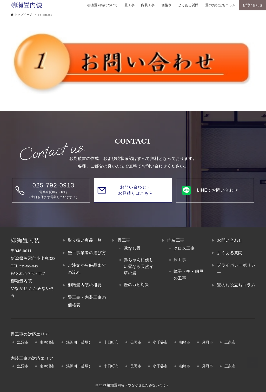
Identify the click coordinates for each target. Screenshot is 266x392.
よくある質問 (229, 253)
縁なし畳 (132, 248)
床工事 (180, 260)
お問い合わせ (229, 240)
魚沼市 (22, 342)
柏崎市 (184, 342)
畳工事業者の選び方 (87, 253)
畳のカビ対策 (136, 284)
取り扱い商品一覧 (85, 240)
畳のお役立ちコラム (236, 285)
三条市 (230, 342)
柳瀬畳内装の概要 (85, 285)
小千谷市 (160, 342)
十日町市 (111, 342)
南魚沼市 (47, 342)
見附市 (207, 342)
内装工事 (175, 240)
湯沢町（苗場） (79, 342)
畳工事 (123, 240)
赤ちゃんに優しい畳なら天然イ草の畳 (139, 266)
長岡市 (135, 342)
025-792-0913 (32, 266)
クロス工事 (184, 248)
